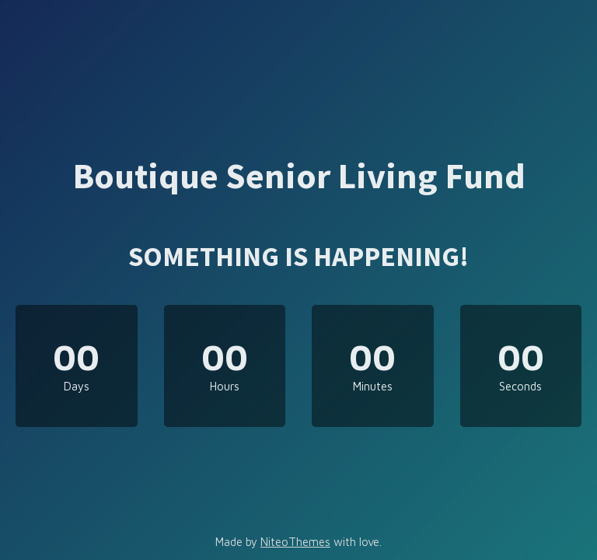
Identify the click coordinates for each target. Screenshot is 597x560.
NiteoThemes (295, 541)
